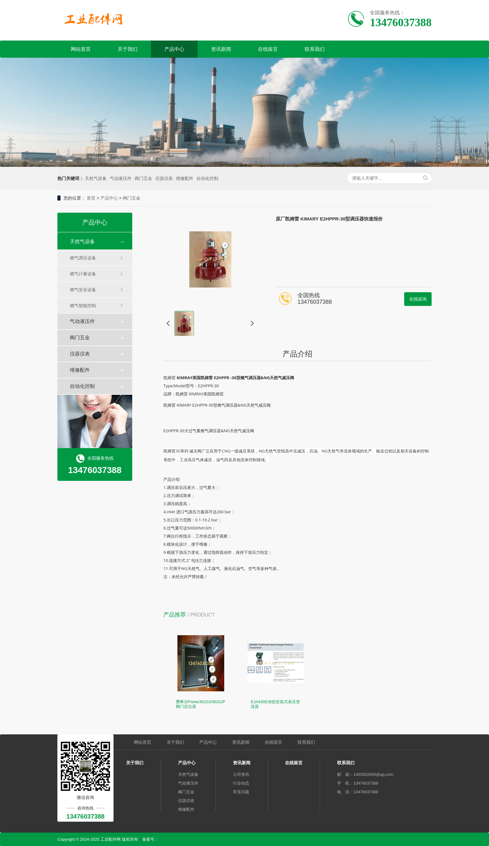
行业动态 (241, 783)
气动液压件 (121, 178)
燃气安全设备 (83, 289)
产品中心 (174, 49)
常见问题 (241, 792)
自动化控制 (207, 178)
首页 (91, 198)
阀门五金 (143, 178)
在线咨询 (418, 299)
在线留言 (268, 49)
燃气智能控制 (83, 305)
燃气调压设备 (83, 257)
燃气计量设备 (83, 273)
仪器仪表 (164, 178)
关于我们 (128, 49)
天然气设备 (96, 178)
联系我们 (315, 49)
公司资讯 (241, 774)
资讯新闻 (221, 49)
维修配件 (184, 178)
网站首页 (81, 49)
